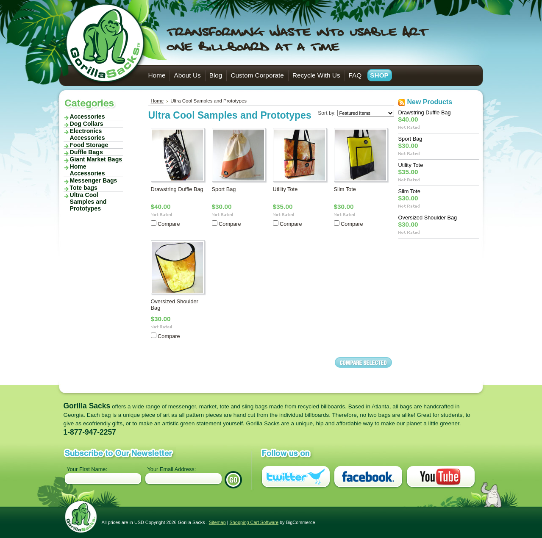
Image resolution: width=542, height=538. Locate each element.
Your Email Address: (171, 469)
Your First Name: (87, 469)
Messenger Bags (91, 180)
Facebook (368, 477)
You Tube (441, 477)
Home (157, 100)
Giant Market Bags (96, 159)
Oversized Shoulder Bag (427, 217)
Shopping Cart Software (254, 522)
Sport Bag (224, 189)
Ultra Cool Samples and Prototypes (88, 201)
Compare (169, 224)
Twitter (296, 477)
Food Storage (91, 144)
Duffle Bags (86, 152)
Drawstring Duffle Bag (177, 189)
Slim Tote (345, 189)
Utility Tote (285, 189)
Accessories (91, 116)
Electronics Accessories (91, 134)
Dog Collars (86, 123)
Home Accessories (87, 170)
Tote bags (91, 187)
